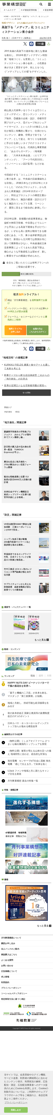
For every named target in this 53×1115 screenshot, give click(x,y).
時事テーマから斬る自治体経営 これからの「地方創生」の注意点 (26, 377)
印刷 (40, 44)
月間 (49, 675)
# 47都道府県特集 (29, 10)
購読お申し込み (8, 943)
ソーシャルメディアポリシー (14, 993)
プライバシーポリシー (11, 988)
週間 (41, 675)
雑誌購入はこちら (9, 954)
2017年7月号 (45, 38)
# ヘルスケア (10, 10)
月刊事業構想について (11, 938)
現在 (33, 675)
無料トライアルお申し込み (15, 330)
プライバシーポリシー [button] (16, 1102)
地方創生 (8, 412)
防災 (18, 412)
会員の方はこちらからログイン (37, 330)
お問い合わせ (7, 965)
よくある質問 (7, 960)
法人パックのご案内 (10, 949)
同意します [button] (16, 1110)
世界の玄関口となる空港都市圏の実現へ (25, 385)
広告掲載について (9, 971)
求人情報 (5, 977)
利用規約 (5, 982)
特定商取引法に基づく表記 (13, 999)
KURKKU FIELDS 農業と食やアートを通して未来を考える (27, 367)
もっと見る (27, 392)
